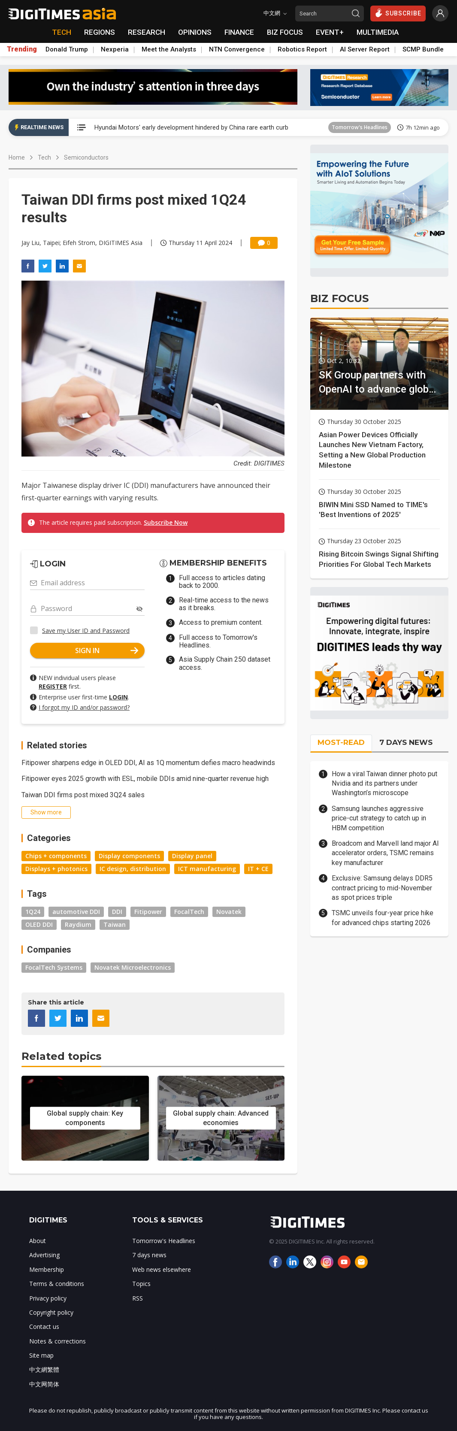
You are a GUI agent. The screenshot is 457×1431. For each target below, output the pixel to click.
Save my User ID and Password (86, 630)
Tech (44, 157)
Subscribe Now (166, 522)
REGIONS (99, 32)
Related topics (61, 1056)
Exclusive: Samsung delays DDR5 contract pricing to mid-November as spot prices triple (382, 888)
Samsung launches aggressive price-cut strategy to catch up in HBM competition (379, 818)
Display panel (192, 856)
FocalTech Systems (53, 967)
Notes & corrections (57, 1341)
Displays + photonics (56, 869)
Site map (41, 1355)
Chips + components (56, 856)
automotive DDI (76, 912)
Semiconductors (86, 157)
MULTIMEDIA (378, 32)
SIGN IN (106, 650)
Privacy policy (48, 1298)
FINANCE (239, 32)
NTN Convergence (237, 49)
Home (17, 157)
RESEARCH (146, 32)
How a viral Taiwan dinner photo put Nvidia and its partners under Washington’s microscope (384, 783)
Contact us (44, 1326)
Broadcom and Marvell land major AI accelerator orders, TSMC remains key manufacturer (385, 853)
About (37, 1241)
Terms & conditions (56, 1284)
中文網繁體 (44, 1369)
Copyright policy (51, 1312)
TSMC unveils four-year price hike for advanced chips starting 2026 (382, 917)
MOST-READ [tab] (341, 742)
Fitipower (148, 912)
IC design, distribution (133, 869)
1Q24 (32, 912)
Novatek (229, 912)
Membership (46, 1269)
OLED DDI (39, 924)
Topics (141, 1284)
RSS (137, 1298)
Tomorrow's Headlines (359, 127)
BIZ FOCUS (285, 32)
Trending (22, 49)
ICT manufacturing (207, 869)
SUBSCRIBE (398, 13)
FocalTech (189, 912)
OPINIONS (195, 32)
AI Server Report (365, 49)
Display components (129, 856)
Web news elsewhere (161, 1269)
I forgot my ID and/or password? (84, 707)
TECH (61, 32)
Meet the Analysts (169, 49)
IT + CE (258, 869)
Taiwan (114, 924)
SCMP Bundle (423, 49)
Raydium (78, 924)
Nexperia (115, 49)
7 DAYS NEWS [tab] (406, 742)
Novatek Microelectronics (132, 967)
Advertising (44, 1255)
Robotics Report (302, 49)
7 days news (149, 1255)
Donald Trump (66, 49)
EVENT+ (330, 32)
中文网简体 (44, 1384)
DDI (117, 912)
